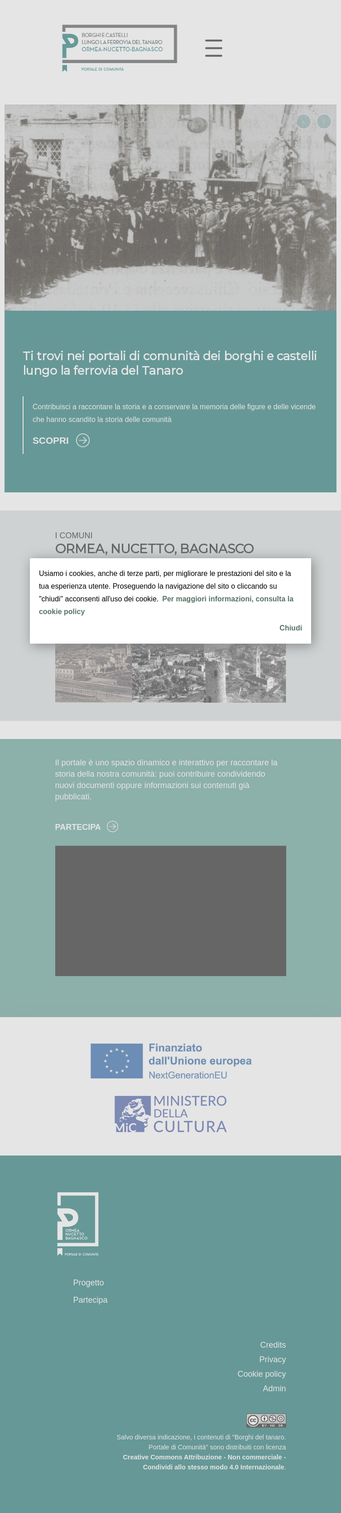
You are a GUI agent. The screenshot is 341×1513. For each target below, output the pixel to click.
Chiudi (290, 628)
